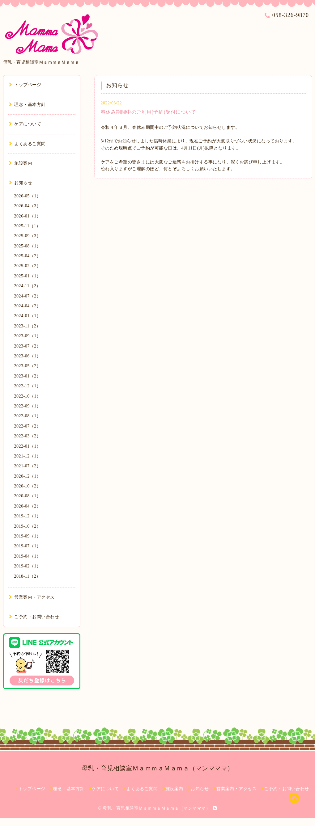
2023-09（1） (27, 336)
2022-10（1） (27, 396)
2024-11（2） (27, 286)
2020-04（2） (27, 506)
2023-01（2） (27, 376)
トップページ (25, 84)
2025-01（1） (27, 276)
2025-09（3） (27, 236)
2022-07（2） (27, 426)
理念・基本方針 (27, 104)
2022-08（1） (27, 416)
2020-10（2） (27, 486)
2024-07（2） (27, 296)
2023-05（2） (27, 366)
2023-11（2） (27, 326)
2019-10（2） (27, 526)
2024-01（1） (27, 316)
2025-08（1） (27, 246)
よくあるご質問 (27, 143)
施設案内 (20, 163)
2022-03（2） (27, 436)
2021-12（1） (27, 456)
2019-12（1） (27, 516)
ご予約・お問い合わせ (34, 616)
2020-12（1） (27, 476)
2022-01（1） (27, 446)
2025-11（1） (27, 226)
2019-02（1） (27, 566)
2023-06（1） (27, 356)
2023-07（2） (27, 346)
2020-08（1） (27, 496)
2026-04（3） (27, 206)
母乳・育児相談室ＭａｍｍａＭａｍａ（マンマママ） (158, 768)
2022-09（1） (27, 406)
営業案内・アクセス (32, 597)
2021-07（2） (27, 466)
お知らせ (20, 182)
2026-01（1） (27, 216)
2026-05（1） (27, 196)
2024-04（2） (27, 306)
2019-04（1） (27, 556)
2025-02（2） (27, 265)
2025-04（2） (27, 256)
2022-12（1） (27, 386)
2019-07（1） (27, 546)
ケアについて (25, 124)
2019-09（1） (27, 536)
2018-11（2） (27, 576)
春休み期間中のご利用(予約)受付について (148, 112)
